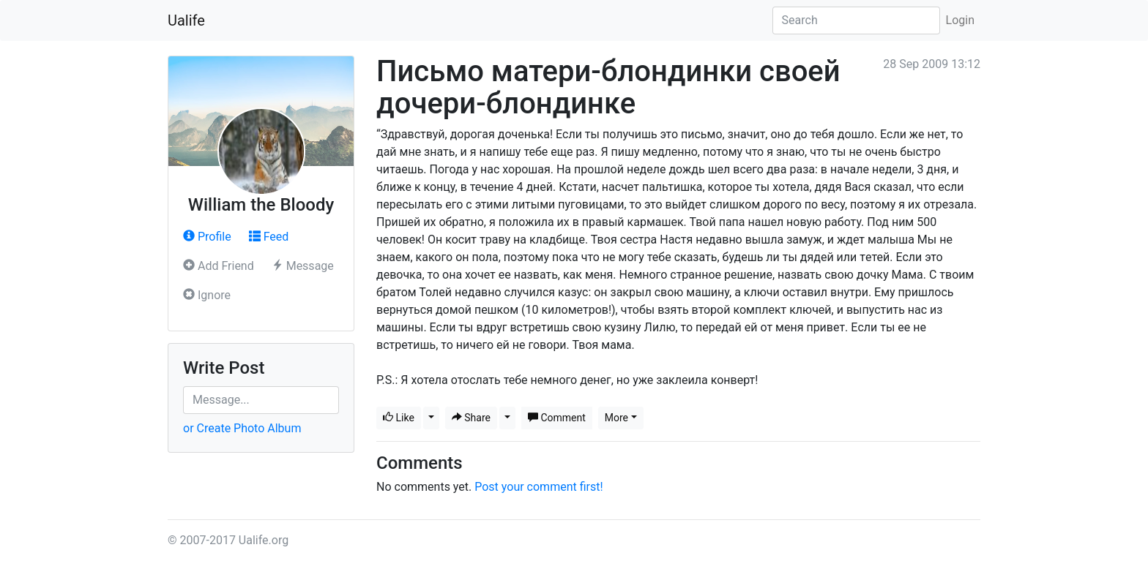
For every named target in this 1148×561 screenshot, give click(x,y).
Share (471, 417)
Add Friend (218, 266)
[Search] (856, 20)
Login (960, 20)
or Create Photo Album (242, 428)
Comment (557, 417)
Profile (207, 237)
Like (398, 417)
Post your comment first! (538, 487)
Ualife (186, 20)
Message (303, 266)
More (616, 417)
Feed (269, 237)
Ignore (207, 295)
